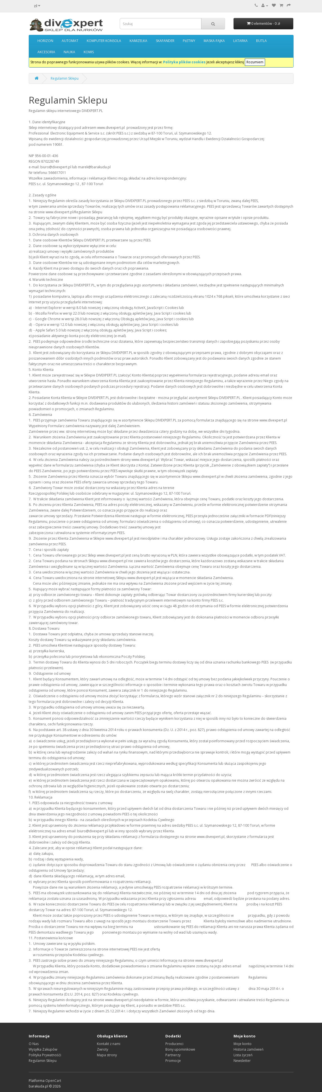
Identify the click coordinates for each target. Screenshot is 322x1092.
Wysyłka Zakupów (43, 1049)
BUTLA (261, 40)
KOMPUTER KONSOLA (104, 40)
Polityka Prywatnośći (45, 1055)
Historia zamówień (248, 1049)
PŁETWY (189, 40)
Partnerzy (173, 1055)
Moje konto (243, 1043)
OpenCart (53, 1080)
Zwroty (102, 1049)
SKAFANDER (165, 40)
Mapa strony (107, 1055)
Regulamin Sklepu (65, 78)
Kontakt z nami (108, 1043)
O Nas (34, 1043)
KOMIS (89, 52)
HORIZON (45, 40)
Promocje (173, 1060)
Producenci (174, 1043)
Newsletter (242, 1060)
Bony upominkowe (180, 1049)
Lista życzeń (243, 1055)
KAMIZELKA (138, 40)
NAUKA (69, 52)
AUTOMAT (70, 40)
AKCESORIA (46, 52)
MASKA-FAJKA (214, 40)
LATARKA (240, 40)
